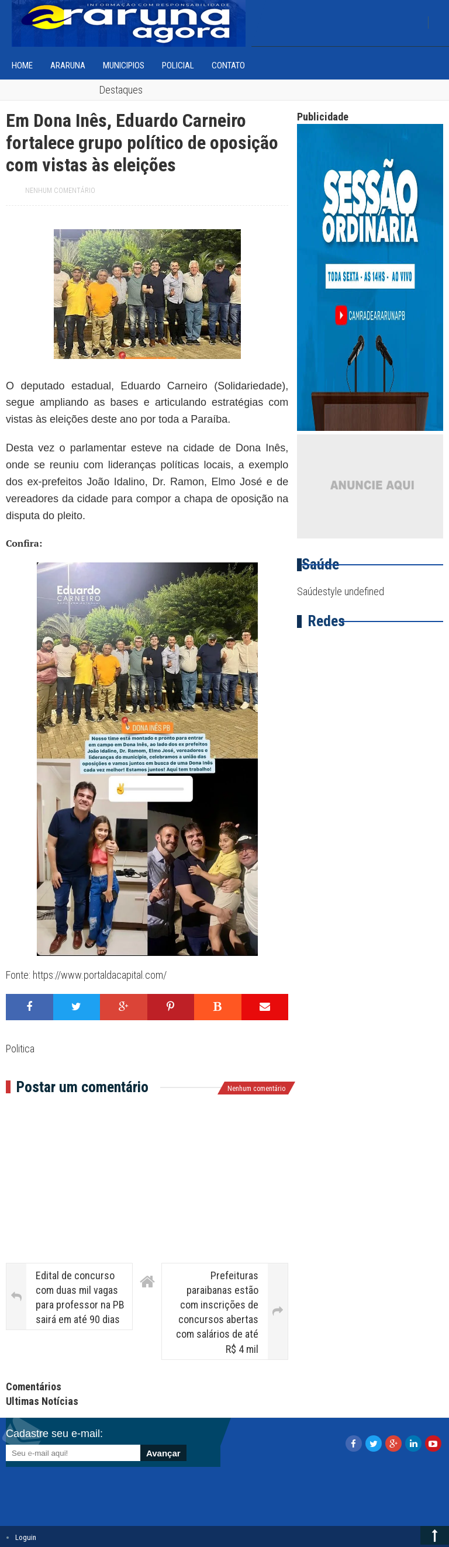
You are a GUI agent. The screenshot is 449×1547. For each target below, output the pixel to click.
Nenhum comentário (60, 191)
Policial (178, 65)
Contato (228, 65)
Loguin (25, 1537)
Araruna (67, 65)
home (22, 65)
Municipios (123, 65)
